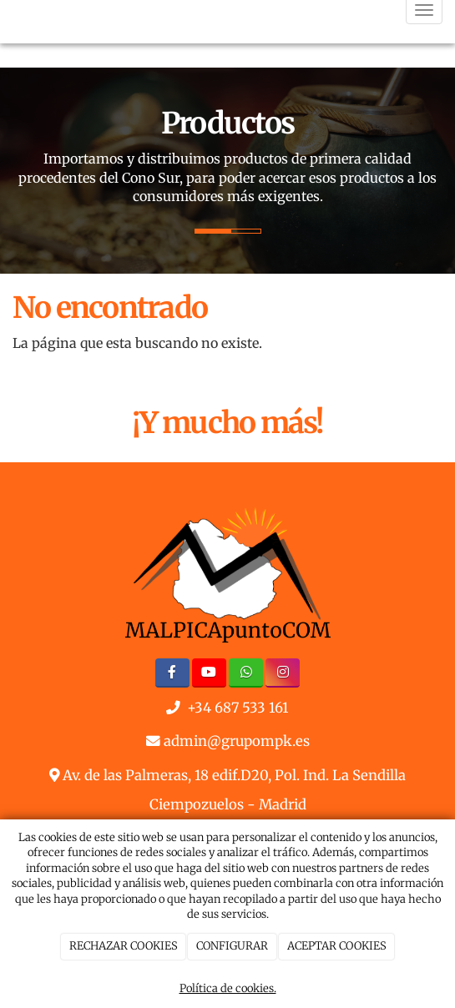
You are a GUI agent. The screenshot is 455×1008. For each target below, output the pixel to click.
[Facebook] (172, 673)
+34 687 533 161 (238, 708)
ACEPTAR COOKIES (337, 946)
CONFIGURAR (232, 946)
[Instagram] (282, 673)
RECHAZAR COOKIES (123, 946)
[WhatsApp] (246, 673)
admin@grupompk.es (237, 741)
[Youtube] (209, 673)
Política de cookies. (227, 988)
